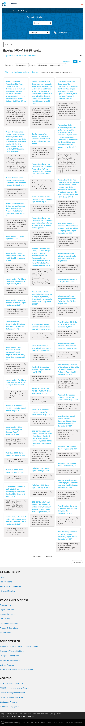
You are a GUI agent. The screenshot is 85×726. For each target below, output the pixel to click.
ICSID (43, 723)
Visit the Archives (7, 665)
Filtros (8, 44)
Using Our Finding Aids (9, 656)
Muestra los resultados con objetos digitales (56, 72)
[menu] (82, 4)
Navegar (39, 33)
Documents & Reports (9, 623)
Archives (13, 4)
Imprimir (67, 61)
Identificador (21, 65)
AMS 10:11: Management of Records (14, 688)
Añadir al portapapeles (25, 108)
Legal (3, 714)
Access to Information (40, 714)
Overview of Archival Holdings (12, 651)
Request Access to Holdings (11, 660)
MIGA (37, 723)
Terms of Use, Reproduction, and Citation (16, 669)
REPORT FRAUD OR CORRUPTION (23, 717)
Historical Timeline (7, 591)
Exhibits (3, 577)
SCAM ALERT (5, 717)
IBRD (23, 723)
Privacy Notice (12, 714)
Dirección (32, 65)
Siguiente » (77, 562)
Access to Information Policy (11, 683)
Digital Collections (7, 609)
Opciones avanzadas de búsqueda (20, 55)
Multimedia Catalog (8, 614)
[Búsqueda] (50, 23)
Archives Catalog (6, 605)
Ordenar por (9, 65)
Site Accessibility (25, 714)
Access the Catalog (20, 11)
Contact (58, 714)
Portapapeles (58, 33)
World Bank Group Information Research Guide (19, 646)
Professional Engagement (10, 706)
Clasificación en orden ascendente (51, 65)
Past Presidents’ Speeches (10, 586)
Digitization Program (8, 702)
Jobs (52, 714)
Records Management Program (12, 692)
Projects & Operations (9, 628)
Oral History (5, 619)
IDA (28, 723)
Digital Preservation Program (11, 697)
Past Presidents (6, 582)
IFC (32, 723)
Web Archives (5, 632)
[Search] (42, 23)
